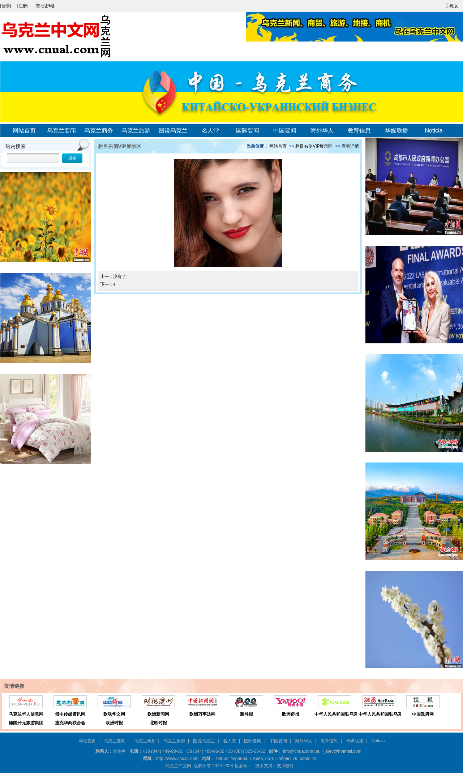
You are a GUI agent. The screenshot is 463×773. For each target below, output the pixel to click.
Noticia (434, 130)
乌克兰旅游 (135, 130)
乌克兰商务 (98, 130)
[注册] (23, 5)
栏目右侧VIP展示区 (314, 146)
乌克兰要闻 (61, 130)
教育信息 (359, 130)
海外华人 (322, 130)
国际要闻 (247, 130)
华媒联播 (396, 130)
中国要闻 (284, 130)
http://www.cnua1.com (177, 758)
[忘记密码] (44, 5)
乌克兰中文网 (178, 765)
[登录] (6, 5)
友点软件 (285, 765)
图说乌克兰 (173, 130)
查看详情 (350, 146)
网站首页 (24, 130)
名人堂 (210, 130)
